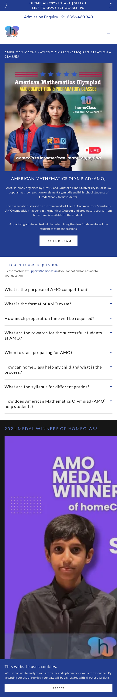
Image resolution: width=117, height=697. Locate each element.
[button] (108, 32)
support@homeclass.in (43, 271)
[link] (12, 32)
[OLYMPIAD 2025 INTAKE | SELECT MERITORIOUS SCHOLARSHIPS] (58, 5)
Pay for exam (58, 240)
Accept (58, 690)
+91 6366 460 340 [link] (76, 16)
